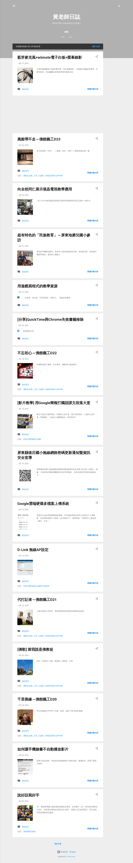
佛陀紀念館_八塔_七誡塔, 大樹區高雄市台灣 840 (43, 176)
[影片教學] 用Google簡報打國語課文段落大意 (53, 403)
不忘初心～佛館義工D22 (37, 353)
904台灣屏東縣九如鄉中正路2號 (36, 586)
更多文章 (57, 844)
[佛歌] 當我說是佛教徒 (35, 649)
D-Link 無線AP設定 (32, 550)
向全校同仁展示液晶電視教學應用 (44, 189)
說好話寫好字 (28, 795)
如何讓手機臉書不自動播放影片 (42, 749)
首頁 (62, 37)
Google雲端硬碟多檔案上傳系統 (43, 503)
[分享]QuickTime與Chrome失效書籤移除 (50, 319)
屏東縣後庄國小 (29, 831)
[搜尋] (119, 6)
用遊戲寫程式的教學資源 (37, 286)
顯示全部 (96, 46)
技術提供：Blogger (66, 852)
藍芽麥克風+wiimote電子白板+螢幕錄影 (49, 57)
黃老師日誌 (66, 17)
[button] (96, 57)
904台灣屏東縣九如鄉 (32, 439)
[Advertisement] (113, 80)
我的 (70, 37)
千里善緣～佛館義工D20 (37, 699)
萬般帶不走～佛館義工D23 (38, 139)
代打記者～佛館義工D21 (37, 599)
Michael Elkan (71, 856)
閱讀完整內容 (92, 89)
